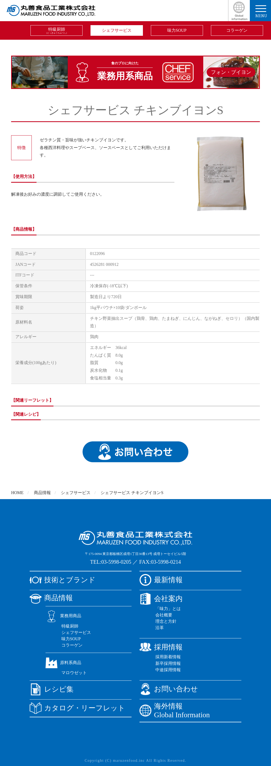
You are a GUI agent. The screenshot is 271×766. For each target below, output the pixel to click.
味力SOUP (177, 30)
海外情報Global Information (174, 710)
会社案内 (161, 599)
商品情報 (42, 492)
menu (261, 11)
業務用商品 (63, 615)
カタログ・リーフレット (77, 708)
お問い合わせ (168, 689)
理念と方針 (166, 621)
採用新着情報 (168, 657)
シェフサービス (117, 30)
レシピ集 (52, 689)
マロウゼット (74, 672)
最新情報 (161, 580)
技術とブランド (63, 580)
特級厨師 (56, 30)
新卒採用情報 (168, 663)
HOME (17, 492)
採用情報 (161, 647)
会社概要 (163, 615)
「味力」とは (168, 608)
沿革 (159, 627)
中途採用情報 (168, 670)
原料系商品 (63, 662)
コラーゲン (236, 30)
